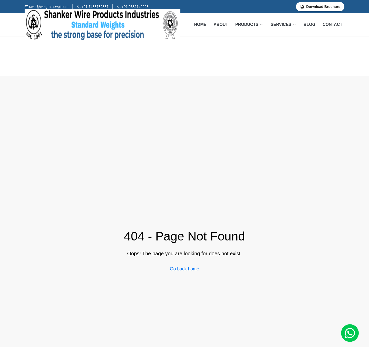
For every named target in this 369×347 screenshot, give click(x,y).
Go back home (184, 268)
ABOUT (220, 24)
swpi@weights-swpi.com (48, 7)
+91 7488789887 (95, 7)
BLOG (309, 24)
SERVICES (283, 24)
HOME (200, 24)
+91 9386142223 (135, 7)
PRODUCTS (249, 24)
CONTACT (332, 24)
